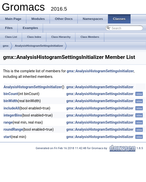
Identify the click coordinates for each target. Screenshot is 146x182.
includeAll (11, 108)
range (8, 122)
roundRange (13, 129)
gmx (6, 45)
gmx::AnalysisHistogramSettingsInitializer (100, 71)
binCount (11, 94)
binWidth (11, 101)
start (7, 137)
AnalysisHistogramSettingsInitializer (39, 45)
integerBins (13, 115)
